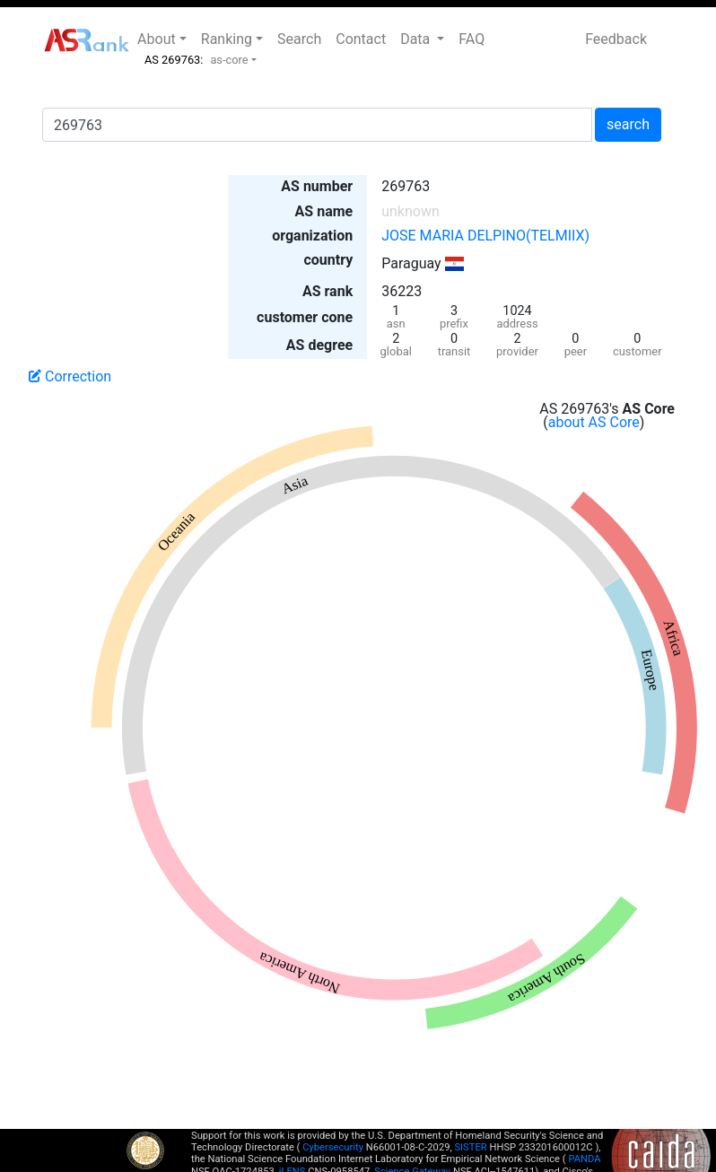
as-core (229, 59)
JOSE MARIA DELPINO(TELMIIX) (485, 235)
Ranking (226, 39)
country (328, 259)
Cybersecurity (332, 1147)
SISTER (470, 1147)
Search (299, 39)
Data (416, 39)
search (628, 124)
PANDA (584, 1159)
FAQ (471, 39)
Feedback (616, 39)
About (156, 39)
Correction (70, 376)
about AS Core (594, 422)
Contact (361, 39)
